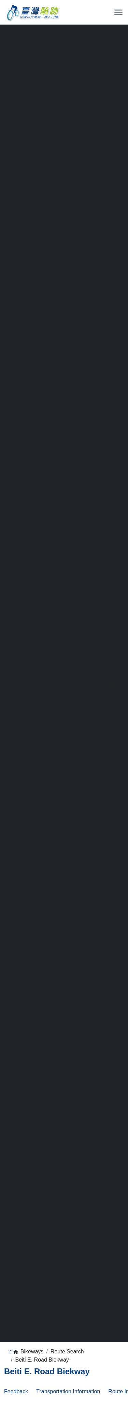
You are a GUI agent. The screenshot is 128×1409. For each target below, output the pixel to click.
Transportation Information (68, 1391)
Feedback (16, 1391)
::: (10, 1351)
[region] (64, 683)
